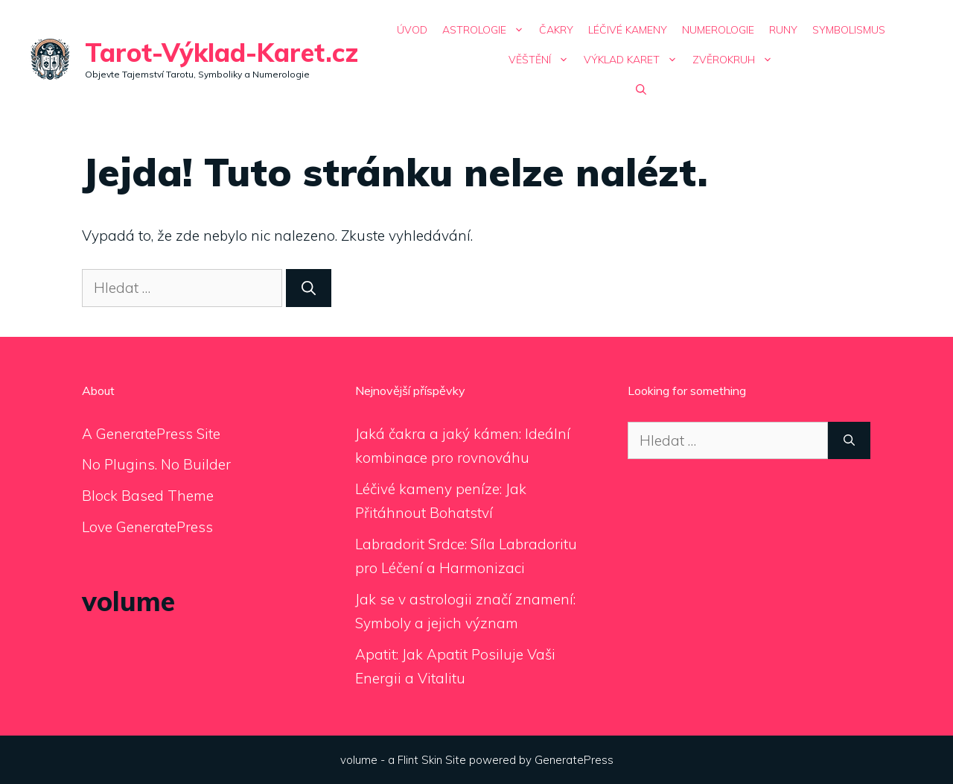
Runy (783, 30)
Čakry (556, 30)
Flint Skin (420, 760)
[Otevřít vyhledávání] (641, 89)
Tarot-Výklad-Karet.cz (221, 53)
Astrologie (487, 30)
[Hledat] (308, 288)
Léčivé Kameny (627, 30)
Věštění (542, 60)
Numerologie (718, 30)
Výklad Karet (634, 60)
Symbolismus (848, 30)
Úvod (412, 30)
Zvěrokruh (736, 60)
